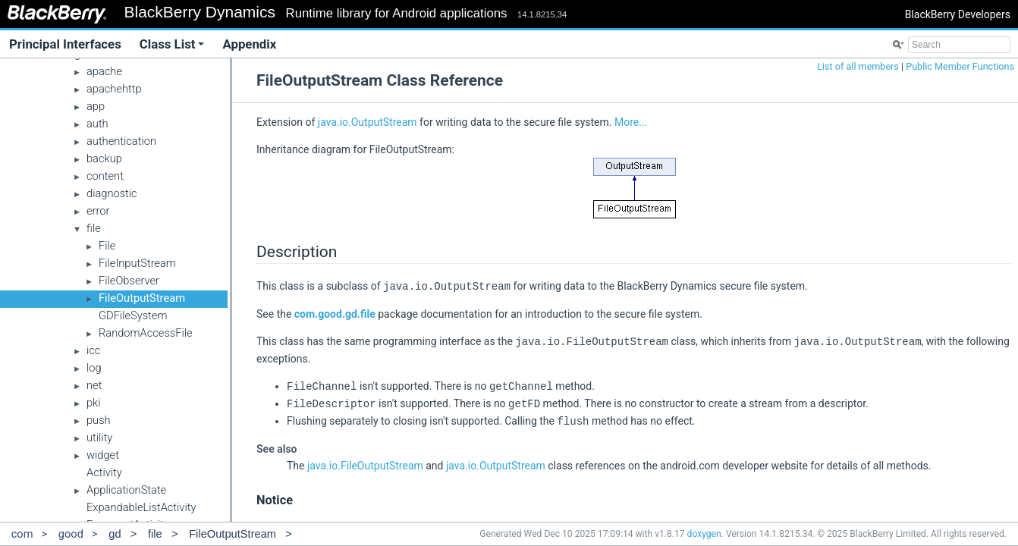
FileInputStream (137, 263)
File (107, 246)
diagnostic (111, 193)
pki (93, 403)
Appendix (249, 44)
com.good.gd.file (334, 313)
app (95, 106)
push (98, 420)
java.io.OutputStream (367, 122)
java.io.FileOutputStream (365, 462)
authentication (121, 141)
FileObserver (129, 280)
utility (99, 437)
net (94, 385)
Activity (104, 472)
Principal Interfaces (65, 44)
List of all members (858, 66)
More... (630, 122)
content (105, 176)
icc (93, 350)
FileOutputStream (142, 298)
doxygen (704, 534)
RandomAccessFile (146, 333)
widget (102, 455)
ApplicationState (126, 490)
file (93, 228)
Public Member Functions (960, 66)
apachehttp (114, 89)
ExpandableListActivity (141, 507)
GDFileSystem (133, 315)
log (94, 368)
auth (97, 123)
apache (104, 71)
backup (104, 158)
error (97, 211)
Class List (172, 44)
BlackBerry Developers (957, 14)
